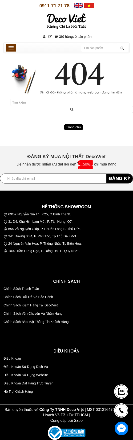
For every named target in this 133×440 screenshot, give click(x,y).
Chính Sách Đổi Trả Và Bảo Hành (28, 297)
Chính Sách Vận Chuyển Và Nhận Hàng (33, 313)
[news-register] (121, 391)
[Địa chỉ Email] (66, 178)
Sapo (78, 420)
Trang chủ (73, 127)
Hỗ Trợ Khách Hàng (18, 391)
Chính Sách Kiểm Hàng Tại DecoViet (31, 305)
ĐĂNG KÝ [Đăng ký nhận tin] (119, 178)
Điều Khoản (12, 358)
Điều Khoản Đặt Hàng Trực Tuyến (28, 383)
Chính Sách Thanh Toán (21, 289)
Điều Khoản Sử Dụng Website (26, 375)
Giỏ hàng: (73, 37)
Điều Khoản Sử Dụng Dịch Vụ (26, 367)
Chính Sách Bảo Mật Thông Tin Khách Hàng (36, 322)
